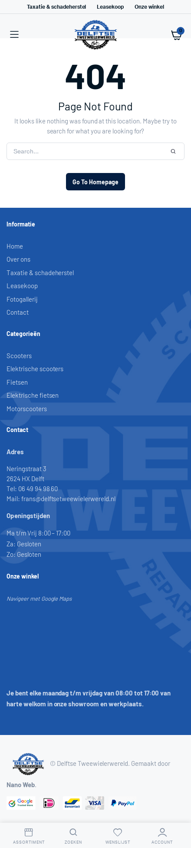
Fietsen (17, 382)
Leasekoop (110, 7)
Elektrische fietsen (33, 395)
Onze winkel (149, 7)
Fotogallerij (22, 299)
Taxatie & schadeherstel (56, 7)
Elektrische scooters (35, 368)
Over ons (18, 259)
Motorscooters (27, 408)
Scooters (19, 355)
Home (15, 246)
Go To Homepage (95, 182)
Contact (18, 312)
